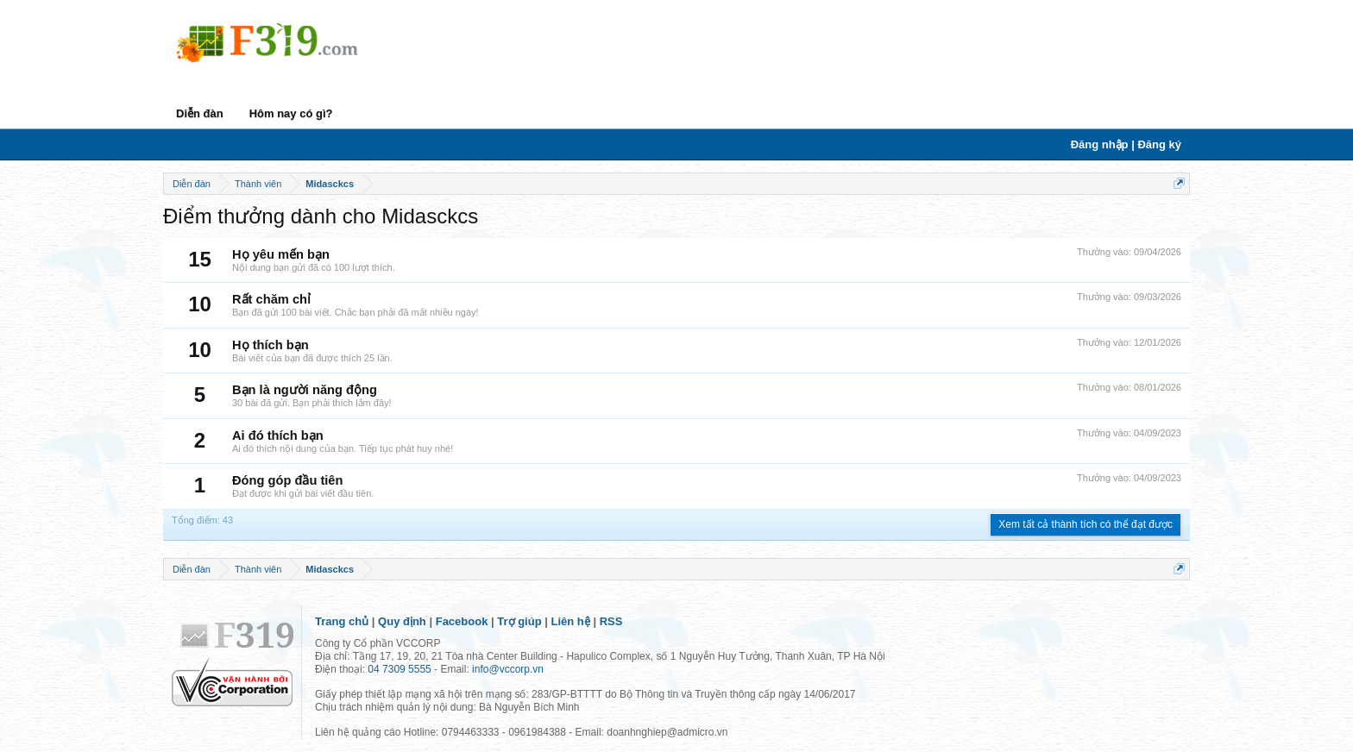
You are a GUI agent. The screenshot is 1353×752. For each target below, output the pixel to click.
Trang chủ (341, 621)
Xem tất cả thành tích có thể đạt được (1085, 524)
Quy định (402, 621)
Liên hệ (570, 621)
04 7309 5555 (399, 669)
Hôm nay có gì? (291, 113)
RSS (611, 621)
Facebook (462, 621)
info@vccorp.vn (508, 669)
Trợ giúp (519, 621)
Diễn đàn (199, 113)
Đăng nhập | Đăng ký (1126, 144)
